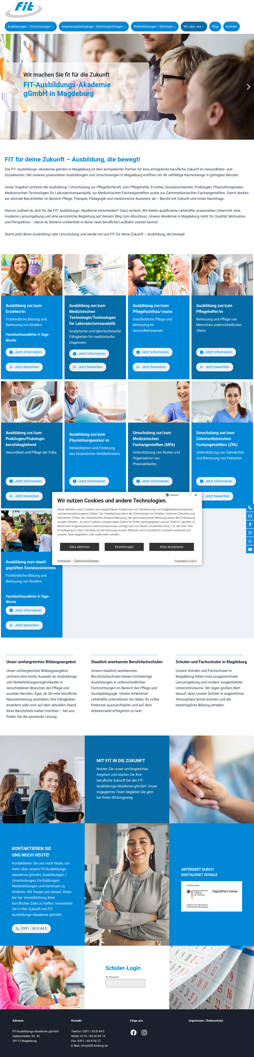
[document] (127, 520)
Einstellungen (124, 547)
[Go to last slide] (6, 87)
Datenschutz (214, 1020)
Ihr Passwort (112, 977)
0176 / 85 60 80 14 (92, 1036)
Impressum (196, 1020)
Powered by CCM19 (185, 560)
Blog (215, 26)
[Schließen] (196, 495)
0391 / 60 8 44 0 (93, 1031)
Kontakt (231, 26)
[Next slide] (248, 87)
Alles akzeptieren (171, 547)
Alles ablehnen (79, 547)
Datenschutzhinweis (86, 560)
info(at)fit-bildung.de (94, 1045)
